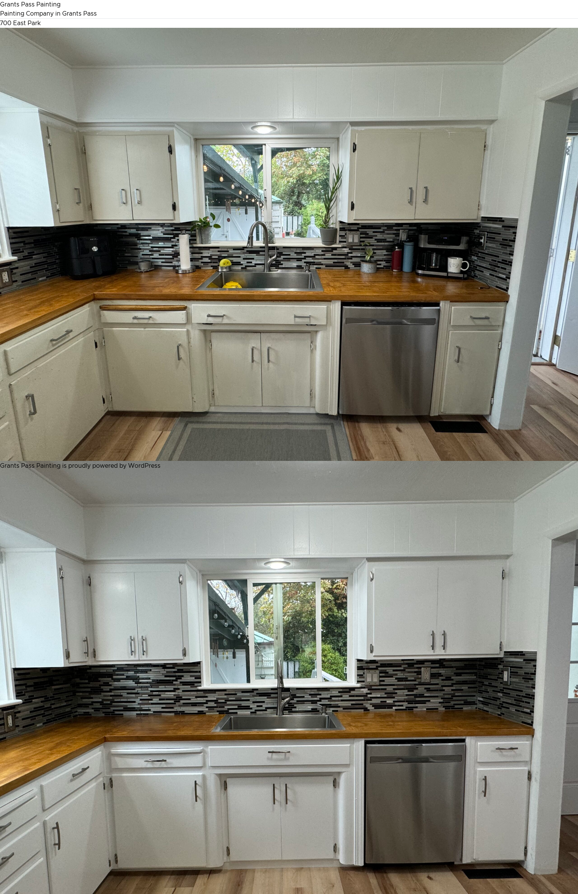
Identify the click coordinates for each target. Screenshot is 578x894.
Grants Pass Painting (30, 5)
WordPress (144, 466)
